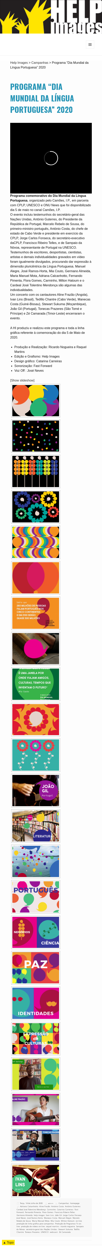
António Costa (57, 1206)
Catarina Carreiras (65, 1209)
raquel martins (52, 1226)
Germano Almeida (24, 1215)
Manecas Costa (50, 1218)
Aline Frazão (44, 1206)
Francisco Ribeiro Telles (65, 1212)
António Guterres (72, 1206)
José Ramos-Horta (35, 1218)
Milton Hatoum (68, 1221)
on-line (79, 1221)
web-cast (54, 1232)
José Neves (21, 1218)
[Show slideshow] (22, 380)
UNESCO (45, 1232)
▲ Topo (8, 1242)
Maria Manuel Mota (40, 1221)
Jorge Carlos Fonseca (72, 1215)
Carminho (51, 1209)
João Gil (58, 1215)
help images (39, 1215)
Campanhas (63, 1203)
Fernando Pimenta (33, 1212)
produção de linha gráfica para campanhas (35, 1223)
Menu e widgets (90, 48)
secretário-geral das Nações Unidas (41, 1229)
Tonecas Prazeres (32, 1232)
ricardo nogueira (67, 1226)
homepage (74, 1203)
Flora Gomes (47, 1212)
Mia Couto (55, 1221)
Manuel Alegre (64, 1218)
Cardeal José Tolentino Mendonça (31, 1209)
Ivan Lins (50, 1215)
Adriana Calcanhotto (29, 1206)
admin (50, 1203)
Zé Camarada (65, 1232)
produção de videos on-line (33, 1226)
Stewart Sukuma (65, 1229)
